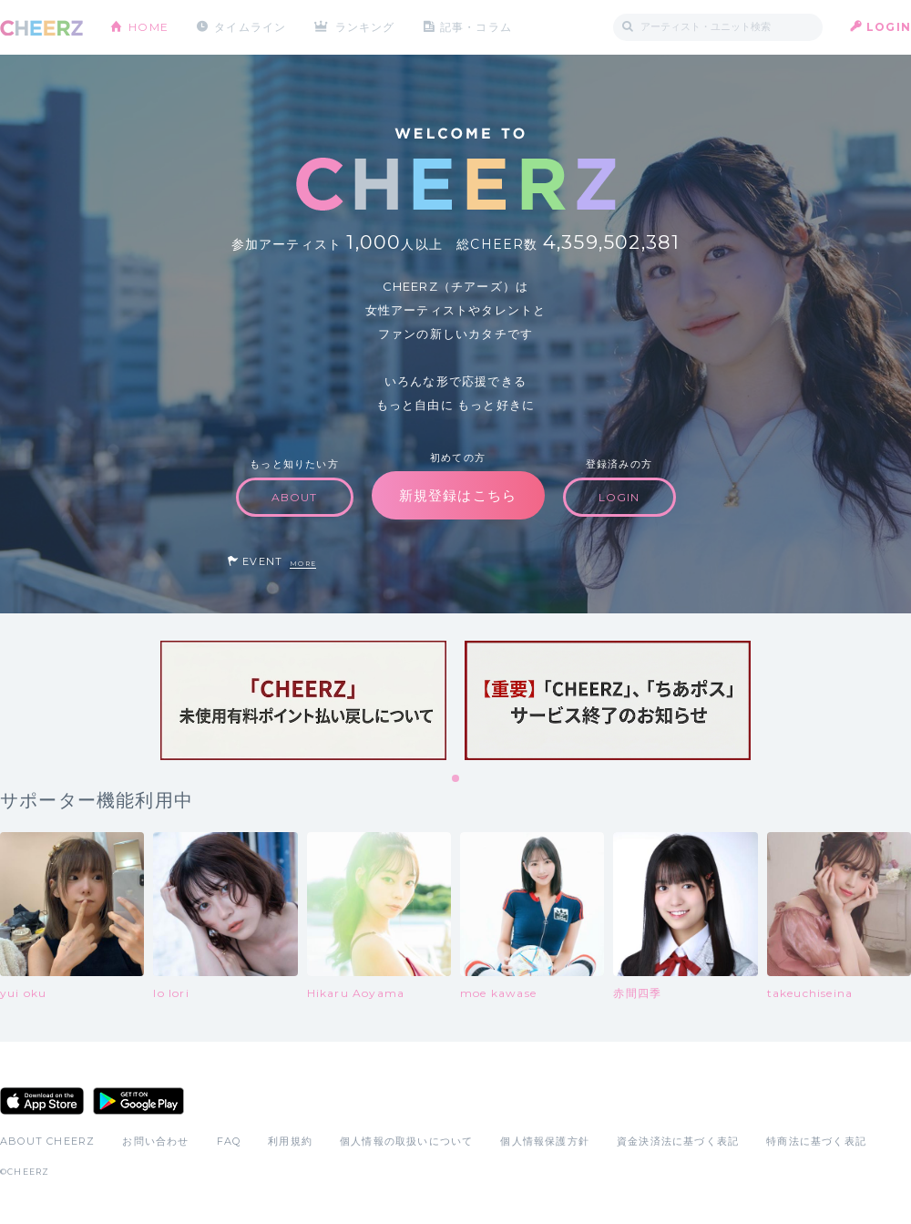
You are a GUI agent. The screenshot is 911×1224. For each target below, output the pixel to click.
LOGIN (888, 27)
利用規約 (290, 1141)
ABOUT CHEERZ (47, 1141)
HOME (148, 27)
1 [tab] (456, 779)
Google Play (138, 1101)
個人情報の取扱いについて (406, 1141)
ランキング (365, 27)
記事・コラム (476, 27)
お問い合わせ (155, 1141)
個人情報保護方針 (544, 1141)
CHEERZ (41, 28)
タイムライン (250, 27)
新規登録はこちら (458, 495)
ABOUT (294, 497)
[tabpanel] (303, 700)
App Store (42, 1101)
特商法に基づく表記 (816, 1141)
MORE (303, 564)
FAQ (229, 1141)
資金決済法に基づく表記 (678, 1141)
